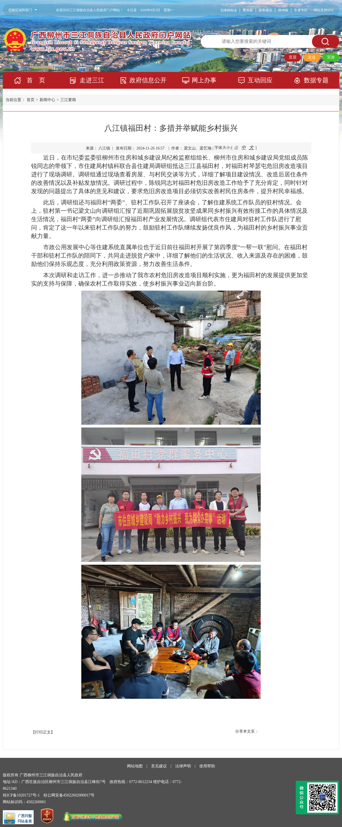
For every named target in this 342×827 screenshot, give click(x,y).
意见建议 (159, 766)
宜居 (293, 57)
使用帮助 (207, 766)
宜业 (312, 57)
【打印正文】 (43, 732)
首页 (30, 100)
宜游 (331, 57)
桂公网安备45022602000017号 (68, 795)
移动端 (283, 10)
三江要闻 (68, 100)
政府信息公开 (148, 80)
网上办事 (204, 80)
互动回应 (260, 80)
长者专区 (301, 10)
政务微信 (265, 10)
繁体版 (248, 10)
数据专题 (316, 80)
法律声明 (183, 766)
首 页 (36, 80)
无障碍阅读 (228, 10)
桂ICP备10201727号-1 (21, 795)
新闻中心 (47, 100)
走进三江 (92, 80)
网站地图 (135, 766)
